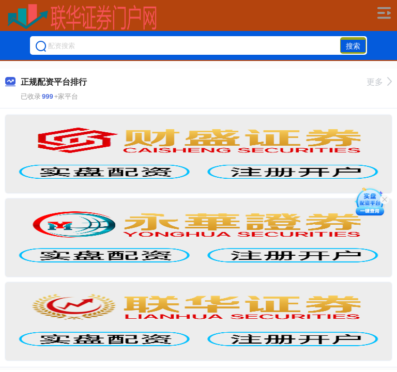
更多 (379, 82)
